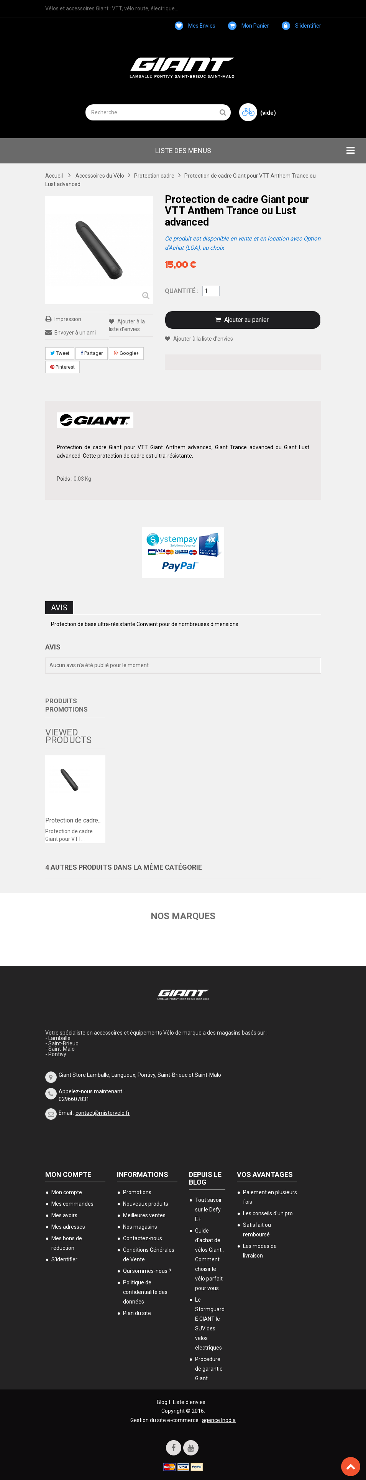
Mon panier (248, 25)
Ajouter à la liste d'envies (202, 339)
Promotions (137, 1192)
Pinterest (62, 367)
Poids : (64, 479)
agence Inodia (219, 1420)
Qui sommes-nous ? (147, 1271)
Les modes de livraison (260, 1251)
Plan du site (137, 1313)
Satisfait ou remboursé (257, 1230)
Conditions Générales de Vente (148, 1254)
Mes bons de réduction (66, 1243)
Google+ (126, 353)
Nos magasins (140, 1227)
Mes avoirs (64, 1215)
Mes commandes (72, 1204)
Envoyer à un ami (75, 333)
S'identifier (301, 25)
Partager (91, 353)
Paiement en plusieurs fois (270, 1197)
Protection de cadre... (73, 820)
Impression (67, 319)
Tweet (59, 353)
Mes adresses (68, 1227)
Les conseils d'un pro (268, 1213)
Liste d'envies (189, 1402)
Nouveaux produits (145, 1204)
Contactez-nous (142, 1238)
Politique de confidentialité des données (145, 1292)
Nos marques (183, 916)
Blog (162, 1402)
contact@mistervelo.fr (102, 1113)
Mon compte (68, 1174)
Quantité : (182, 291)
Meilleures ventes (144, 1215)
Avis (59, 607)
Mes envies (195, 25)
